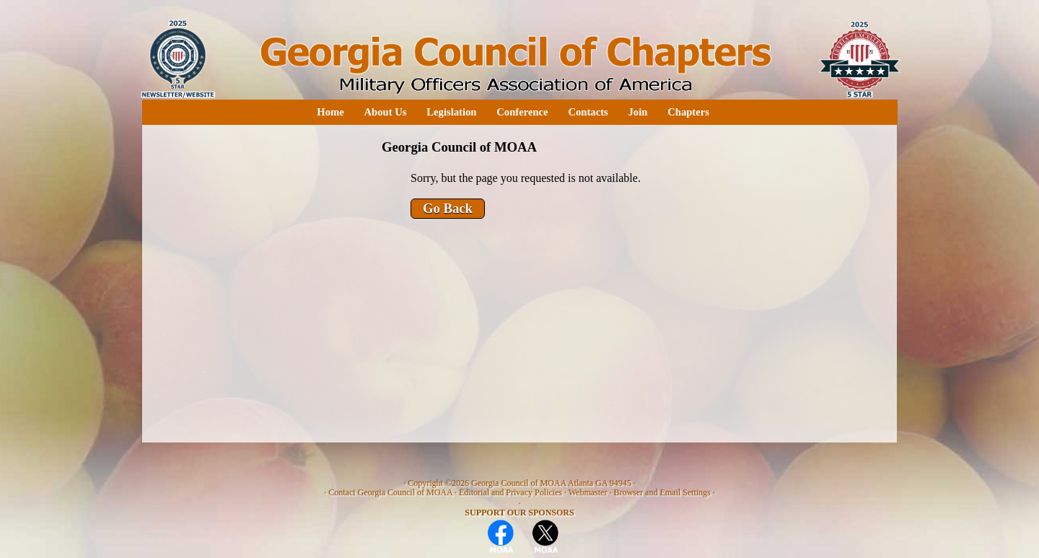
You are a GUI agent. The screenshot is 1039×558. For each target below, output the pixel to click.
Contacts (588, 112)
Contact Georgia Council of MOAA (390, 492)
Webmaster (588, 492)
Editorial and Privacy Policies (510, 492)
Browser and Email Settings (661, 492)
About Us (385, 112)
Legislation (451, 112)
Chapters (688, 112)
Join (638, 112)
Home (330, 112)
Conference (522, 112)
